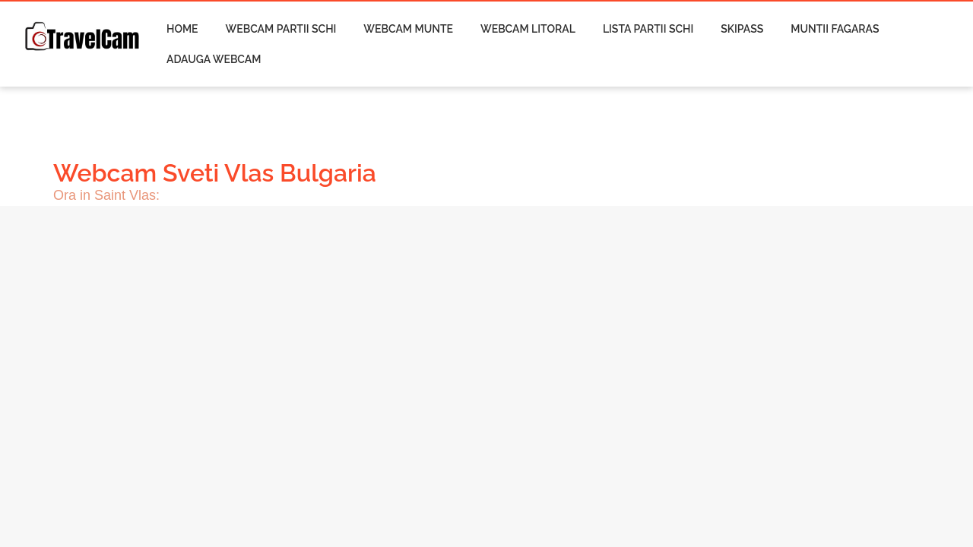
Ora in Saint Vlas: (106, 195)
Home (182, 29)
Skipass (742, 29)
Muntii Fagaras (835, 29)
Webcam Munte (408, 29)
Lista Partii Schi (648, 29)
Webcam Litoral (527, 29)
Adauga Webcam (213, 59)
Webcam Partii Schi (281, 29)
